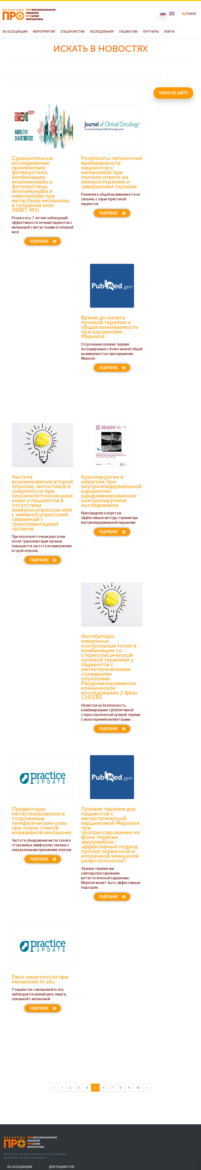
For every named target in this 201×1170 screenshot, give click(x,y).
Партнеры (151, 31)
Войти (169, 31)
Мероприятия (44, 31)
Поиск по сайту (173, 93)
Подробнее (39, 241)
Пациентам (128, 31)
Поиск (191, 13)
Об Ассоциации (14, 31)
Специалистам (72, 31)
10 (138, 1088)
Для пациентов (61, 1167)
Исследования (102, 31)
